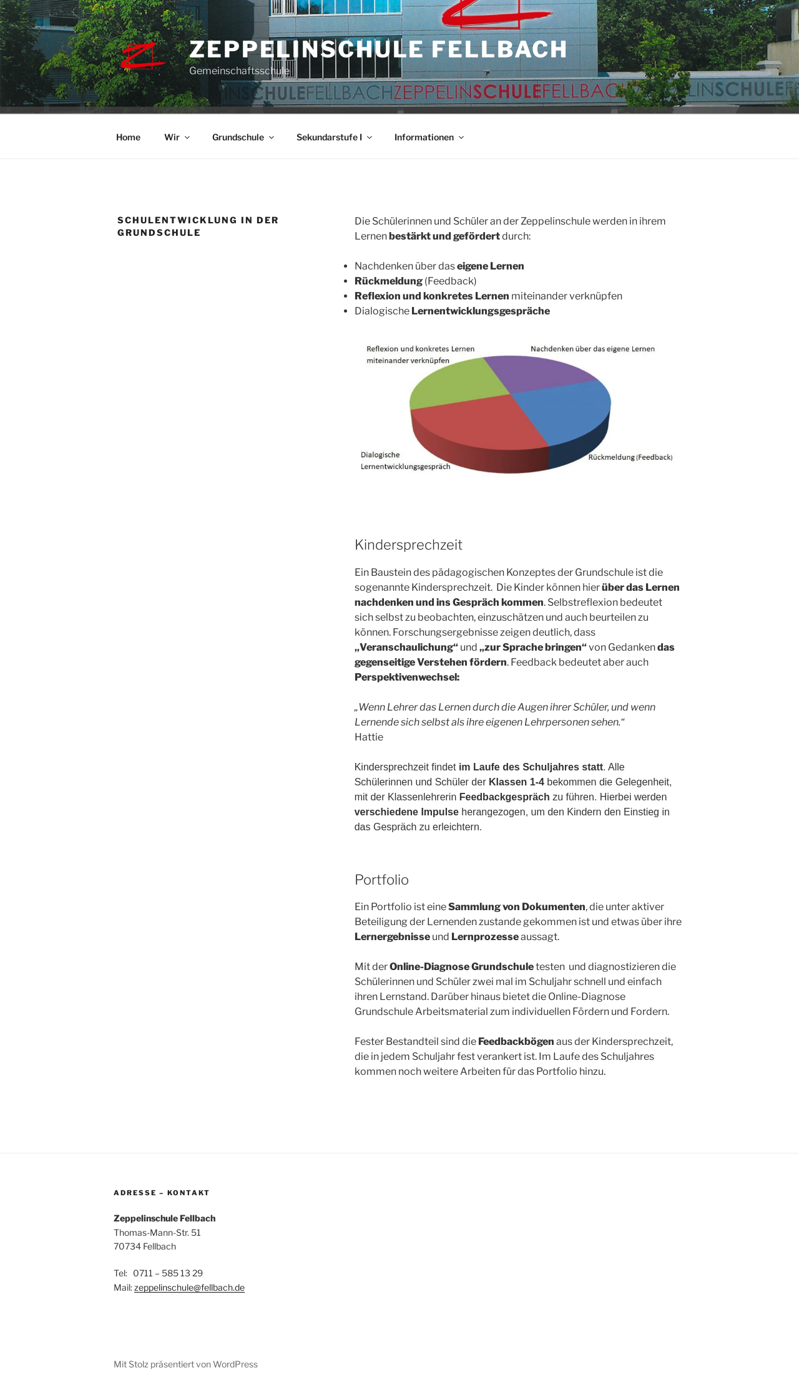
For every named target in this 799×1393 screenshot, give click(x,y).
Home (128, 137)
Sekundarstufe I (335, 137)
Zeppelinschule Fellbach (379, 49)
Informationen (430, 137)
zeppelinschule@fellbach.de (189, 1287)
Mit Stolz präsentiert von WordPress (186, 1364)
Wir (178, 137)
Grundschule (244, 137)
